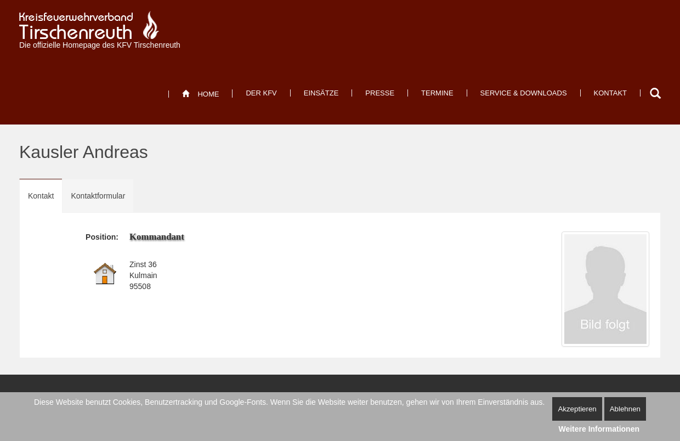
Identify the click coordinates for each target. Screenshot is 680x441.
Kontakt (41, 195)
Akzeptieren (577, 409)
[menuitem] (200, 94)
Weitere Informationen (598, 429)
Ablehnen (625, 409)
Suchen (655, 93)
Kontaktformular (98, 195)
